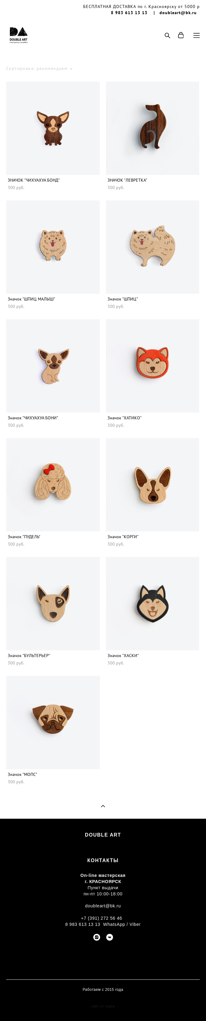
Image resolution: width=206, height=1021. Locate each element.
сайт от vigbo (103, 1006)
